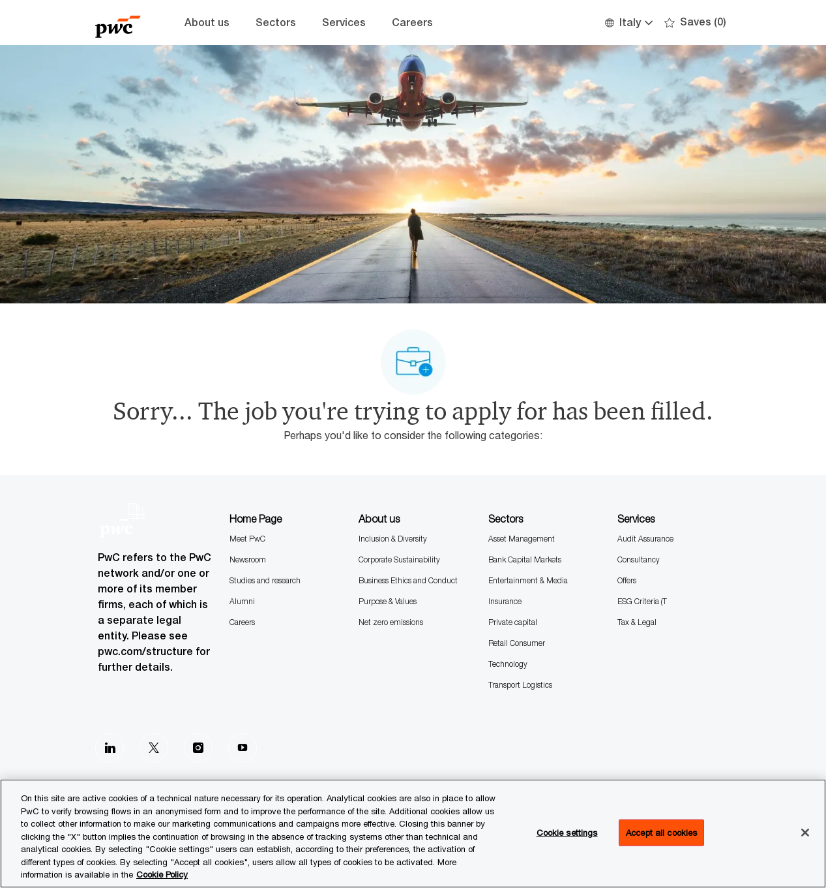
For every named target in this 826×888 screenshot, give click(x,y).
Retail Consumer (516, 643)
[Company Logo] (127, 22)
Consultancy (638, 559)
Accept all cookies (661, 832)
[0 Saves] (695, 22)
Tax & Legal (636, 622)
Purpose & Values (388, 601)
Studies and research (265, 580)
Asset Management (521, 539)
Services (344, 22)
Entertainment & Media (528, 580)
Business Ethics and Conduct (408, 580)
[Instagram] (198, 747)
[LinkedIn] (109, 747)
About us (206, 22)
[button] (628, 22)
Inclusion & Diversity (393, 539)
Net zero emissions (391, 622)
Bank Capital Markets (524, 559)
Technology (507, 664)
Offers (626, 580)
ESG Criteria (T (642, 601)
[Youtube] (242, 747)
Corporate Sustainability (399, 559)
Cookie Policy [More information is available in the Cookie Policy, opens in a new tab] (162, 874)
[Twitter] (154, 747)
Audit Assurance (645, 539)
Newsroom (247, 559)
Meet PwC (247, 539)
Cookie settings (567, 832)
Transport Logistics (520, 685)
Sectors (276, 22)
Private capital (512, 622)
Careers (412, 22)
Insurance (505, 601)
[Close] (805, 832)
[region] (413, 833)
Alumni (242, 601)
